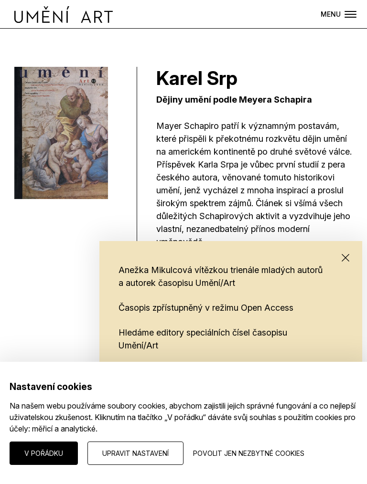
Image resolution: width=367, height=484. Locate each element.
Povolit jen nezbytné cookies (248, 453)
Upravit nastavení (135, 453)
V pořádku (43, 453)
